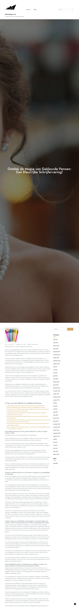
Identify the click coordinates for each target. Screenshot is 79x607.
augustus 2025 (56, 363)
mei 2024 (55, 409)
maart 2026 (55, 342)
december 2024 (56, 388)
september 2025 (56, 360)
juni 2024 (55, 406)
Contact (35, 9)
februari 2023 (56, 454)
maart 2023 (55, 451)
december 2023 (56, 424)
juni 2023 (55, 442)
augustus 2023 (56, 436)
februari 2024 (56, 418)
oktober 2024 (56, 394)
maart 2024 (55, 415)
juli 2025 (55, 366)
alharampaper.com (10, 14)
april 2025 (55, 376)
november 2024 (56, 391)
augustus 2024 (56, 400)
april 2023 (55, 448)
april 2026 (55, 339)
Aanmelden (55, 463)
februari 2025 (56, 382)
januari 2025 (55, 385)
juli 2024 (55, 403)
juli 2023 (55, 439)
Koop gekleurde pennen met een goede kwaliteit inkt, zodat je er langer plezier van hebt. (26, 405)
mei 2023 (55, 445)
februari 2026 (56, 345)
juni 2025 (55, 370)
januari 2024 (55, 421)
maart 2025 (55, 379)
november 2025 (56, 354)
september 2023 (56, 433)
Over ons (28, 9)
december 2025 (56, 351)
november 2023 (56, 427)
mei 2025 (55, 373)
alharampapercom (11, 344)
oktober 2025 (56, 357)
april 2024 (55, 412)
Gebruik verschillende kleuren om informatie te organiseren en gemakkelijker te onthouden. (26, 407)
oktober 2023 (56, 430)
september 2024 (56, 397)
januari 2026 (55, 348)
